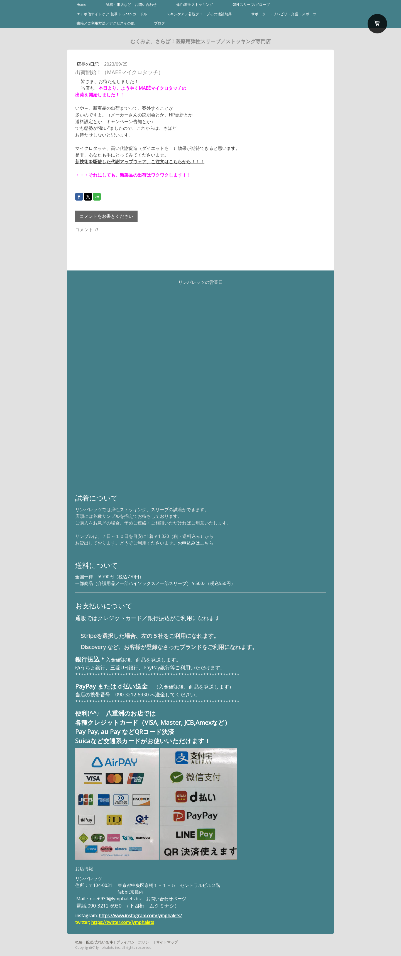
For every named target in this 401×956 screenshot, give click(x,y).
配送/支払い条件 (99, 942)
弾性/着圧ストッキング (194, 5)
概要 (78, 942)
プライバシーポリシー (134, 942)
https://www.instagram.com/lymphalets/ (140, 916)
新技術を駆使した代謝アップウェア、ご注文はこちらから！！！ (139, 161)
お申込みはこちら (195, 543)
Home (81, 5)
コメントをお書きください (106, 216)
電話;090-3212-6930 (98, 905)
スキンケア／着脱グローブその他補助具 (199, 14)
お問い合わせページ (166, 899)
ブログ (159, 23)
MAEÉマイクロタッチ (160, 88)
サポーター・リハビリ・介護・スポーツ (283, 14)
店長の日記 (88, 64)
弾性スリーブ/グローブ (251, 5)
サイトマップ (167, 942)
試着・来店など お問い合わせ (131, 5)
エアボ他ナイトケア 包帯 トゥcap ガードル (112, 14)
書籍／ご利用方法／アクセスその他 (106, 23)
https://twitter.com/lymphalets (122, 922)
